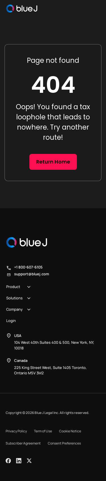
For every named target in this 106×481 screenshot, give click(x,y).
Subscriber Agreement (23, 443)
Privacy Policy (16, 431)
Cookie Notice (70, 431)
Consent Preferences (64, 443)
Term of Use (43, 431)
